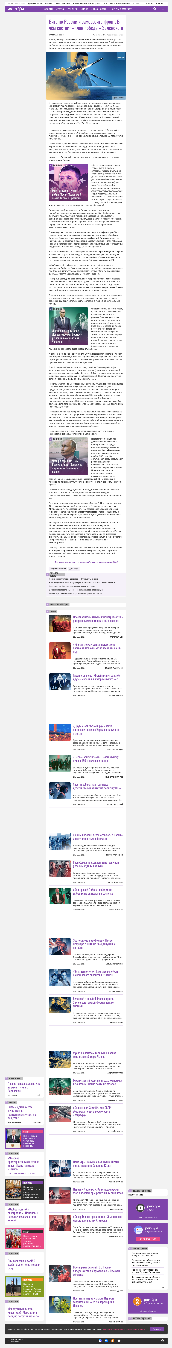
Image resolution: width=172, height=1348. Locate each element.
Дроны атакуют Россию (40, 4)
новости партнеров (59, 604)
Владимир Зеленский (58, 569)
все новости (12, 1095)
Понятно (157, 1329)
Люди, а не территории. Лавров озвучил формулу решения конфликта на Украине (67, 336)
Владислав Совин (56, 35)
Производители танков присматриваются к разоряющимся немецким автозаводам (98, 618)
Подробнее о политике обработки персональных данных (124, 1329)
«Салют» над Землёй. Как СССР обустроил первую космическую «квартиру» (92, 1111)
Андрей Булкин (116, 1209)
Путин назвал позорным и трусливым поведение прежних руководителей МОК (30, 1141)
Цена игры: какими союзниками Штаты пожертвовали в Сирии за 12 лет (96, 1163)
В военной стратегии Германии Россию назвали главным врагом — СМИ (32, 1289)
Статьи (60, 8)
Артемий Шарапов (115, 1131)
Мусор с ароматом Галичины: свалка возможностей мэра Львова (94, 1054)
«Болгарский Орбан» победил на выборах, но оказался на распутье (93, 891)
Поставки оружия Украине (117, 4)
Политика (27, 1182)
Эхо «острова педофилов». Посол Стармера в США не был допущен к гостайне (94, 943)
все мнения (36, 1122)
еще (163, 1287)
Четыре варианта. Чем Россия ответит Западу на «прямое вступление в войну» (67, 466)
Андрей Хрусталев (115, 1073)
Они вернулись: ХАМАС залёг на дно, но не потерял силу (24, 1264)
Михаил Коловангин (114, 964)
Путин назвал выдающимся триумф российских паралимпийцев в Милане (32, 1241)
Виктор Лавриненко (114, 855)
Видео (84, 8)
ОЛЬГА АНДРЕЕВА (14, 1122)
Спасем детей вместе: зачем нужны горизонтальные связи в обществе (22, 1112)
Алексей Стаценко (115, 882)
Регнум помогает (121, 8)
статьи (53, 611)
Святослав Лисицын (114, 750)
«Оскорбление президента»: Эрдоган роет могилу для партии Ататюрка (98, 1218)
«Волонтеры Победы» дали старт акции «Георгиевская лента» (75, 593)
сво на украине (140, 1248)
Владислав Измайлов (114, 777)
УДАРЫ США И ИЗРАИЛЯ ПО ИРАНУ (21, 1173)
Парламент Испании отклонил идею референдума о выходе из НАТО (32, 1192)
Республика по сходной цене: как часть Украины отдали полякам (96, 864)
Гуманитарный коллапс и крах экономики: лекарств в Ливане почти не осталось (98, 1082)
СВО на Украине (62, 4)
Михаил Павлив (116, 1022)
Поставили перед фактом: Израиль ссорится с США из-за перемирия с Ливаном (93, 1301)
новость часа (15, 1078)
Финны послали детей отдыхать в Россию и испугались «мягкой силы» (98, 836)
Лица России (99, 8)
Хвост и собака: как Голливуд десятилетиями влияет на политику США (97, 786)
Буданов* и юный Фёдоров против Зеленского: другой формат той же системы (93, 1002)
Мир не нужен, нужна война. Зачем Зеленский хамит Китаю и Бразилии (66, 194)
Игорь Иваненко (116, 910)
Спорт (25, 1131)
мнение (12, 1102)
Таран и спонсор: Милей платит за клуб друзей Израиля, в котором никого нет (96, 677)
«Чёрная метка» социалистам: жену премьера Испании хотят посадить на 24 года (97, 647)
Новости (47, 8)
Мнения (73, 8)
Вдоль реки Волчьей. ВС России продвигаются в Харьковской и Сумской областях (96, 1270)
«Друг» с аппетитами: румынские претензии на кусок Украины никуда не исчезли (96, 729)
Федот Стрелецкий (115, 804)
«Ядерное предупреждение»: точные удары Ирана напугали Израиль (23, 1163)
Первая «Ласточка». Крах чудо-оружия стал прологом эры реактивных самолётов (98, 1191)
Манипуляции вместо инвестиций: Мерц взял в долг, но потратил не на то (23, 1312)
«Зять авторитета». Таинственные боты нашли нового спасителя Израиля (96, 973)
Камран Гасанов (116, 1237)
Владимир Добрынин (114, 668)
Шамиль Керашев (115, 1100)
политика (13, 1153)
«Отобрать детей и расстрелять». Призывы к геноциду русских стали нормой (23, 1214)
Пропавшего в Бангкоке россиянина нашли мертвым (72, 586)
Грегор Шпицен (116, 637)
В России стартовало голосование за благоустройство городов (76, 590)
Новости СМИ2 (135, 1195)
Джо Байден (73, 569)
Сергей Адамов (116, 1291)
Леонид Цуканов (116, 695)
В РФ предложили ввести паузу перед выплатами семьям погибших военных (82, 583)
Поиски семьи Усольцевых (86, 4)
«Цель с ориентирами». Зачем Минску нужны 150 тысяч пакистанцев (95, 758)
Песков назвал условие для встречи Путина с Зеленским (24, 1087)
